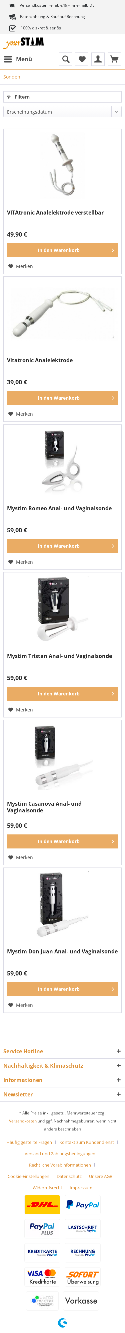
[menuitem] (17, 59)
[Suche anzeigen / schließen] (65, 59)
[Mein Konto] (98, 59)
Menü (18, 58)
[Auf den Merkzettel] (20, 266)
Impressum (81, 1188)
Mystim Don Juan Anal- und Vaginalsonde (62, 951)
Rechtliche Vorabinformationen (60, 1165)
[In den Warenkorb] (62, 250)
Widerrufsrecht (47, 1188)
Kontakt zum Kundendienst (86, 1142)
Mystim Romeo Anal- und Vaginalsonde (59, 508)
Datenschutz (69, 1176)
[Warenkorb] (114, 59)
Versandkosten (23, 1121)
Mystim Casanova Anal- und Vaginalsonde (44, 807)
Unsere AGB (100, 1176)
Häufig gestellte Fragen (29, 1142)
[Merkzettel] (81, 59)
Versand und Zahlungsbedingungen (60, 1154)
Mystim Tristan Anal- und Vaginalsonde (59, 656)
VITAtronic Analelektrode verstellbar (55, 212)
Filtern (18, 97)
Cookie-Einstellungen (28, 1176)
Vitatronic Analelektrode (40, 360)
